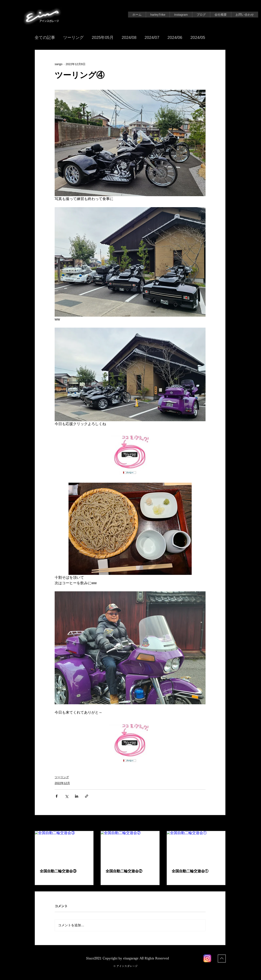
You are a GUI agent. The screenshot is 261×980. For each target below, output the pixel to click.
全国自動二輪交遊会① (190, 871)
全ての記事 (45, 37)
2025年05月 (103, 37)
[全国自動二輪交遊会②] (130, 847)
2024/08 (129, 37)
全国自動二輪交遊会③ (58, 871)
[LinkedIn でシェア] (77, 796)
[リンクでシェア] (86, 796)
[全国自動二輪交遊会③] (64, 847)
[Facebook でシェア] (57, 796)
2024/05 (197, 37)
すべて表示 (218, 823)
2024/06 (174, 37)
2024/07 (152, 37)
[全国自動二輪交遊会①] (196, 847)
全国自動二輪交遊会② (124, 871)
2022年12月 (62, 783)
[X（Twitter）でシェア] (67, 796)
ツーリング (73, 37)
